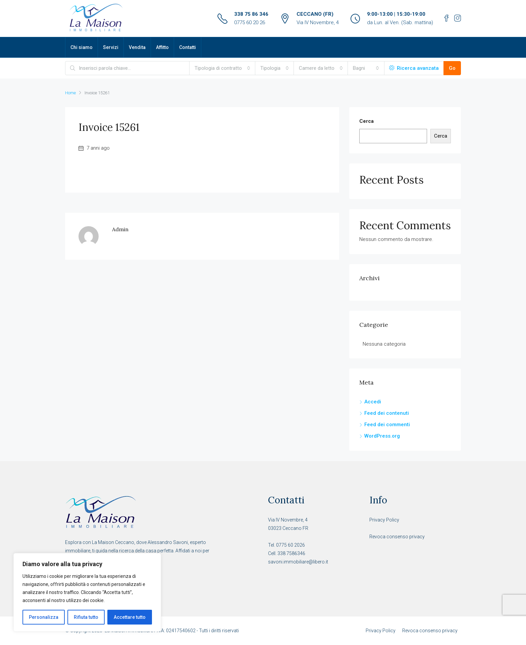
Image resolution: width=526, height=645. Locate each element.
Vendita (137, 47)
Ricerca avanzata (414, 68)
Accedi (372, 402)
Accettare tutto (130, 617)
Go (452, 68)
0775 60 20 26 (249, 22)
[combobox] (222, 68)
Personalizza (43, 617)
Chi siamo (81, 47)
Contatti (187, 47)
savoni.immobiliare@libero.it (298, 561)
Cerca (366, 121)
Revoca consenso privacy (397, 536)
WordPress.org (382, 436)
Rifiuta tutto (86, 617)
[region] (87, 592)
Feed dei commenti (387, 424)
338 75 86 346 (251, 14)
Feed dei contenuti (386, 413)
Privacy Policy (384, 520)
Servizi (110, 47)
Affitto (162, 47)
